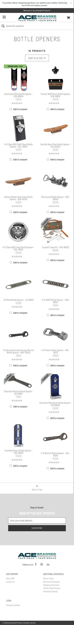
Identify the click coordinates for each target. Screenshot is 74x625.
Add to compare (20, 109)
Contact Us (10, 581)
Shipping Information (51, 585)
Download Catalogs (50, 591)
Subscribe (37, 528)
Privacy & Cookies (13, 605)
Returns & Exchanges (51, 581)
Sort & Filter (37, 58)
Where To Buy (48, 578)
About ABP (10, 578)
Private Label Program (51, 588)
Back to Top (37, 487)
